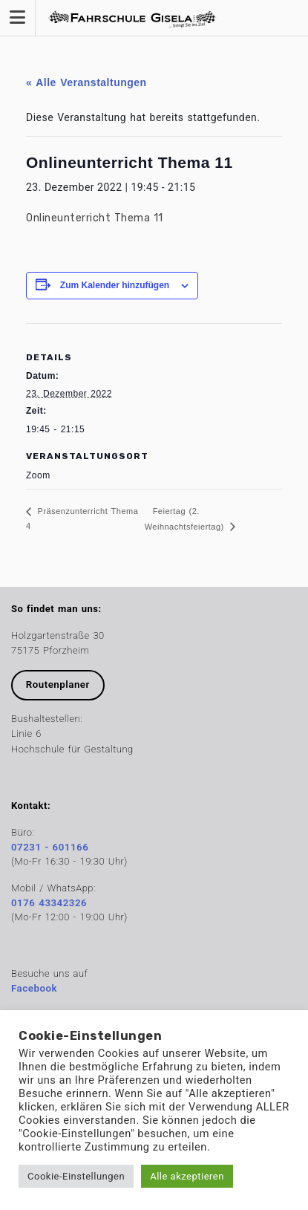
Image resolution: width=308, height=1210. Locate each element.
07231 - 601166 (49, 847)
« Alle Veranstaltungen (86, 82)
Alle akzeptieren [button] (187, 1176)
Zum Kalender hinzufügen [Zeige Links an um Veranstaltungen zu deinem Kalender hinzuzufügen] (114, 285)
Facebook (34, 988)
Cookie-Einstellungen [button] (76, 1176)
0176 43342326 (49, 902)
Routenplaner (58, 684)
